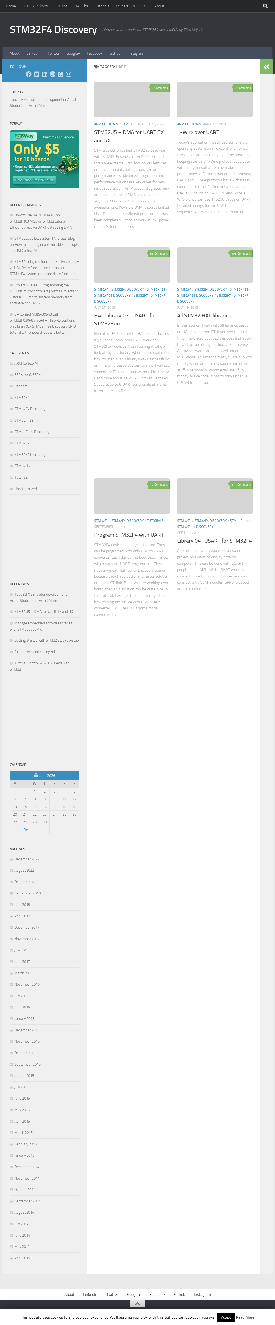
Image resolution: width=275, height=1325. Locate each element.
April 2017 (22, 961)
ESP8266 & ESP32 (131, 6)
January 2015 (24, 1155)
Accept (226, 1317)
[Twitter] (37, 74)
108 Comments (241, 253)
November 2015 (27, 1041)
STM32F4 (101, 290)
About (159, 6)
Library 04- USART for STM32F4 (214, 541)
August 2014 (24, 1212)
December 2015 (26, 1030)
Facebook (95, 53)
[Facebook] (29, 74)
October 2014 (24, 1189)
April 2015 (22, 1121)
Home (11, 6)
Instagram (135, 53)
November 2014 (27, 1178)
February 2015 (25, 1144)
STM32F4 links (35, 6)
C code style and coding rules (36, 652)
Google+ (73, 53)
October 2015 (24, 1053)
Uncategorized (25, 489)
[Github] (60, 74)
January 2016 (24, 1018)
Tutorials (102, 6)
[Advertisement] (132, 427)
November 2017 (27, 939)
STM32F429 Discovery (112, 295)
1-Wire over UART (198, 132)
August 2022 (24, 870)
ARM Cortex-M (106, 124)
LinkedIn (34, 53)
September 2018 (27, 893)
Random (21, 386)
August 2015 (24, 1075)
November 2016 (27, 984)
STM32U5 (129, 124)
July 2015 (21, 1087)
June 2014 (22, 1235)
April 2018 (22, 916)
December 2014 (26, 1167)
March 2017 (23, 973)
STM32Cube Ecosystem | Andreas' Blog (44, 238)
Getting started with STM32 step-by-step (46, 640)
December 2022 (26, 859)
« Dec (24, 830)
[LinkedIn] (45, 74)
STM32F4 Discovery (53, 29)
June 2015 (22, 1098)
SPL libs (61, 6)
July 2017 (21, 950)
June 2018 (22, 904)
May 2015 (22, 1110)
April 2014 (22, 1258)
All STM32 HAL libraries (204, 315)
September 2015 (27, 1064)
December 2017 (26, 927)
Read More (245, 1317)
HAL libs (81, 6)
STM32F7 (141, 295)
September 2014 (27, 1201)
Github (115, 53)
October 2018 (24, 882)
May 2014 (22, 1246)
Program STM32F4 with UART (129, 535)
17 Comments (159, 484)
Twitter (53, 53)
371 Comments (241, 484)
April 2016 (22, 1007)
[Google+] (52, 74)
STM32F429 (156, 290)
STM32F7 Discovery (29, 454)
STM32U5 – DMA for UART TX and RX (43, 611)
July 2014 (21, 1224)
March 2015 (23, 1132)
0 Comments (160, 88)
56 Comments (159, 253)
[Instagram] (68, 74)
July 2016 (21, 996)
